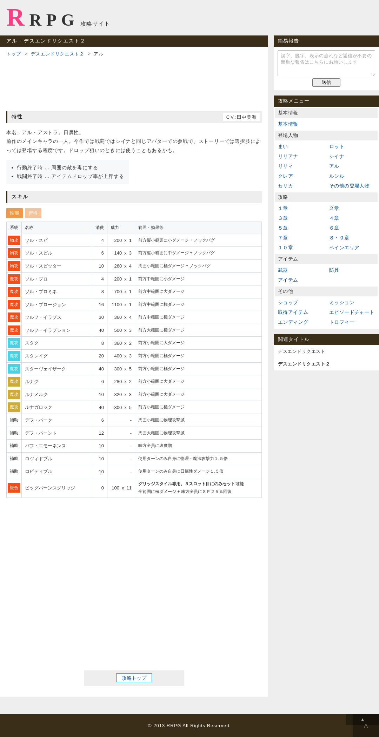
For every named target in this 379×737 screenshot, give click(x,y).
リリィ (285, 166)
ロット (336, 146)
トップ (13, 54)
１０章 (285, 247)
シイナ (336, 156)
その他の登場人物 (349, 186)
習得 (33, 213)
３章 (283, 218)
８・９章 (339, 238)
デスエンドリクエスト (301, 351)
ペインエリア (344, 247)
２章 (334, 208)
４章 (334, 218)
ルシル (336, 176)
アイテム (288, 280)
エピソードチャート (352, 312)
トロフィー (341, 322)
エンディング (293, 322)
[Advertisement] (134, 83)
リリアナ (288, 156)
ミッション (341, 302)
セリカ (285, 186)
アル (334, 166)
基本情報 (288, 124)
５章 (283, 228)
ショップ (288, 302)
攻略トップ (134, 678)
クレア (285, 176)
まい (283, 146)
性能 (14, 213)
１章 (283, 208)
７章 (283, 238)
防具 (334, 270)
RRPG (42, 17)
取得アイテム (293, 312)
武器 (283, 270)
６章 (334, 228)
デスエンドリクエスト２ (57, 54)
